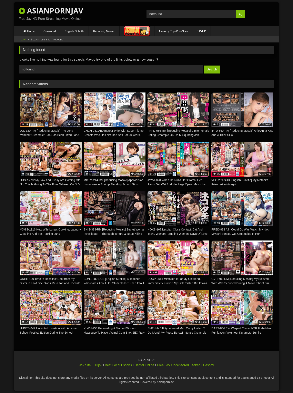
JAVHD (201, 31)
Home (31, 31)
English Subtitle (74, 31)
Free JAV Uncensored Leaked (178, 365)
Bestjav (208, 365)
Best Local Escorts (118, 365)
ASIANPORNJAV (51, 11)
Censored (49, 31)
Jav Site (85, 365)
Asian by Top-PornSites (173, 31)
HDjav (97, 365)
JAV (23, 39)
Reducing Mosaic (104, 31)
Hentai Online (144, 365)
